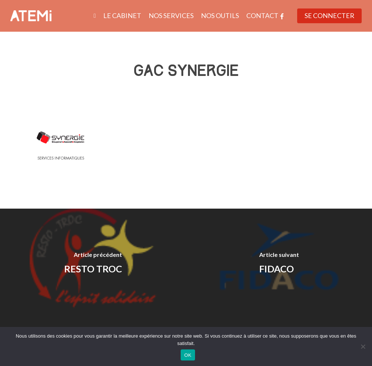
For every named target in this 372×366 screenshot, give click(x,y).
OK (187, 355)
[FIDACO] (279, 264)
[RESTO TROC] (93, 264)
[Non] (362, 346)
